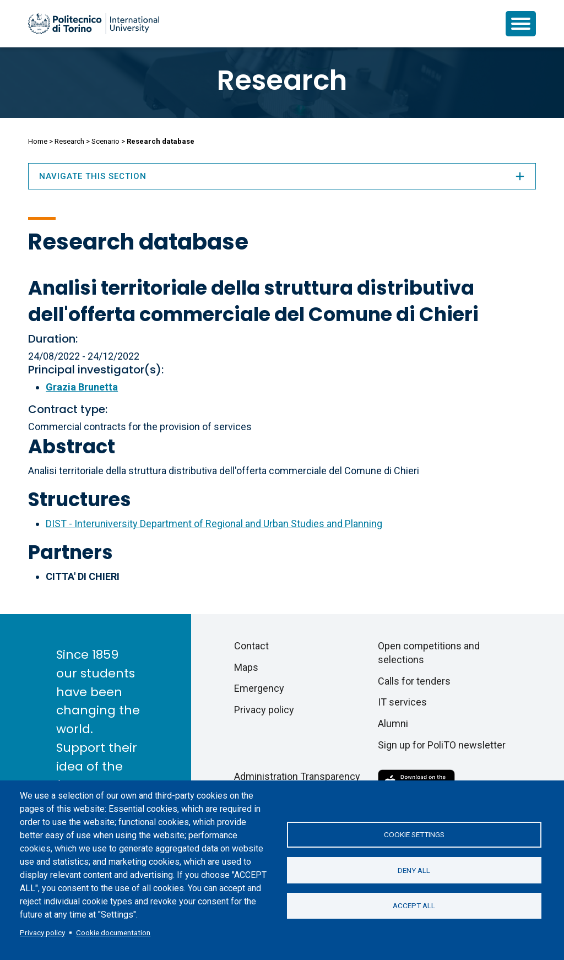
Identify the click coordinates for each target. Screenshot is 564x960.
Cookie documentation (113, 932)
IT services (402, 702)
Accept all (414, 906)
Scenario (105, 141)
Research (282, 80)
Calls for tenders (414, 681)
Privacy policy (42, 932)
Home (37, 141)
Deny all (414, 870)
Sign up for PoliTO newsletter (442, 745)
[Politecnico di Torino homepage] (93, 23)
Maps (246, 667)
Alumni (393, 723)
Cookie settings (414, 834)
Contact (251, 646)
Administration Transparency (297, 776)
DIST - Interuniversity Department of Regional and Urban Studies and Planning (214, 523)
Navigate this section (282, 176)
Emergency (259, 688)
